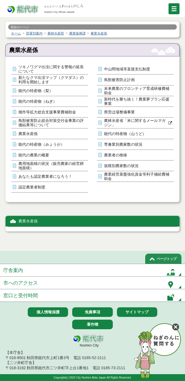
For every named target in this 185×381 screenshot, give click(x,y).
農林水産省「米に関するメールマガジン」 (135, 123)
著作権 (92, 324)
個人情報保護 (48, 312)
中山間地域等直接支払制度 (127, 69)
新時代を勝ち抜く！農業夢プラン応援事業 (136, 101)
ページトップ (166, 259)
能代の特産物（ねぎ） (37, 101)
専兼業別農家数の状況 (123, 144)
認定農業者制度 (31, 187)
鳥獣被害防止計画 (119, 80)
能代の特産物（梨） (35, 91)
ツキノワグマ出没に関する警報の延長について (51, 69)
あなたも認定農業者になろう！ (45, 176)
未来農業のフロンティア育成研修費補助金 (136, 91)
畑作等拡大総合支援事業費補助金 (47, 112)
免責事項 (92, 312)
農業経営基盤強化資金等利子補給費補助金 (136, 176)
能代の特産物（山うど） (125, 134)
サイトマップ (136, 312)
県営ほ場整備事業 (119, 112)
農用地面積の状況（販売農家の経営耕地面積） (51, 166)
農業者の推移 (115, 155)
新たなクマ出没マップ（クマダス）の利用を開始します (51, 80)
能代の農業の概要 (33, 155)
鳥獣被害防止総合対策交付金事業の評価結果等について (51, 123)
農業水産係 (28, 134)
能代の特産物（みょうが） (41, 144)
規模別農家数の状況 (121, 166)
